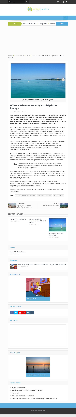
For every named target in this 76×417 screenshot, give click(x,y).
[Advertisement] (38, 40)
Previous (21, 204)
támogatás (60, 195)
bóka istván (41, 195)
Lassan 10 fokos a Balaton (18, 219)
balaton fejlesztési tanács (28, 195)
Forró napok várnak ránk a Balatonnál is (56, 234)
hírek (25, 111)
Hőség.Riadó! (44, 24)
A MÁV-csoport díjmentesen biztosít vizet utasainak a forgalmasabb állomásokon (42, 264)
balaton (18, 195)
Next (56, 204)
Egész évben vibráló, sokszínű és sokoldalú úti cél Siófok (37, 220)
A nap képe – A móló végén (50, 205)
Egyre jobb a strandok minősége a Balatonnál (24, 206)
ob (54, 195)
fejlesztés (48, 195)
